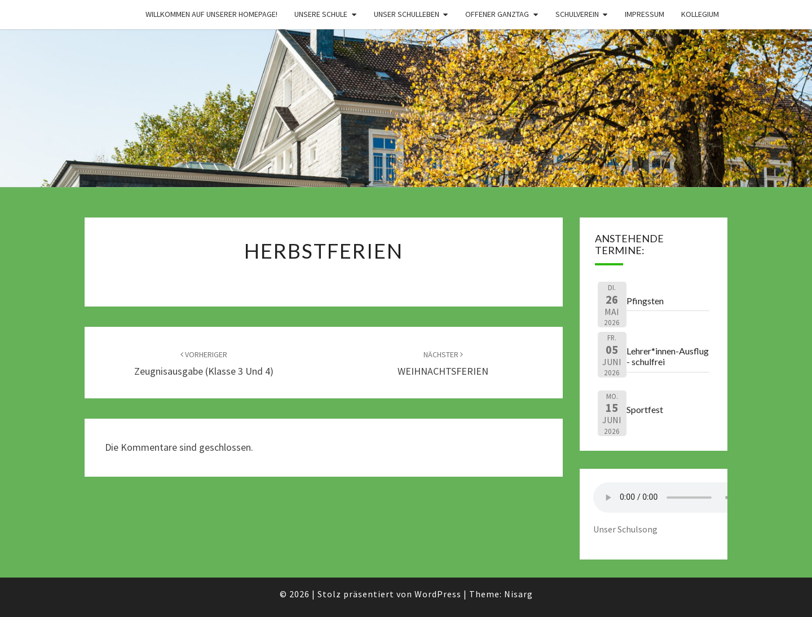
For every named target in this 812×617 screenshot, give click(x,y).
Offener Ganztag (497, 14)
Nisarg (518, 594)
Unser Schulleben (406, 14)
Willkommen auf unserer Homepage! (211, 14)
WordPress (437, 594)
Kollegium (700, 14)
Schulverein (577, 14)
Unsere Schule (320, 14)
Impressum (644, 14)
